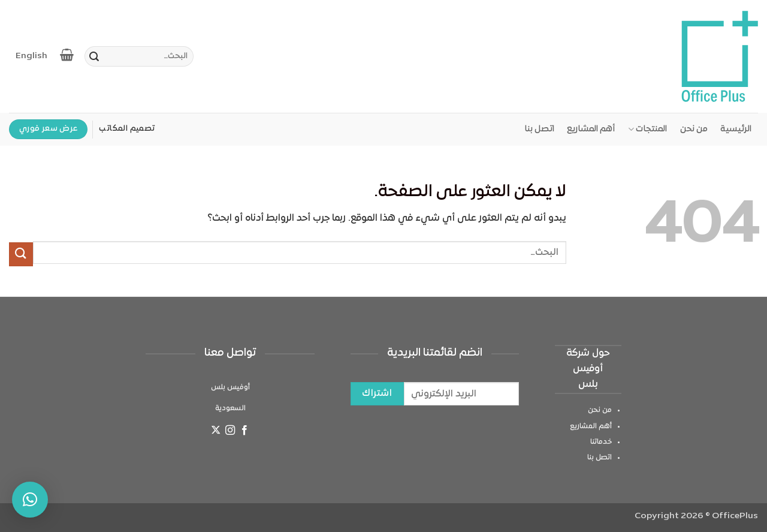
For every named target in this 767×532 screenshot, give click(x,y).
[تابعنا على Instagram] (230, 432)
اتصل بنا (539, 129)
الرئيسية (735, 129)
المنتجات (647, 129)
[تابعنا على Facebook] (244, 432)
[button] (30, 500)
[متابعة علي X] (215, 432)
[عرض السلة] (67, 54)
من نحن (694, 129)
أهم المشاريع (591, 129)
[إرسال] (94, 58)
